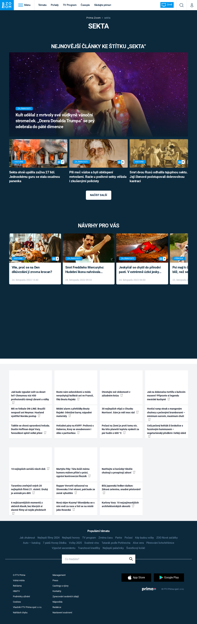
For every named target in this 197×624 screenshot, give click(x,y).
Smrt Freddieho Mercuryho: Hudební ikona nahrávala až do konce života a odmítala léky (86, 270)
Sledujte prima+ (102, 5)
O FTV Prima (19, 575)
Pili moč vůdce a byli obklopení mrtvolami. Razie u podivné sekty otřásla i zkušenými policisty (97, 176)
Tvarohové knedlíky (89, 548)
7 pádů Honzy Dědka (54, 542)
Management (59, 575)
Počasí (129, 537)
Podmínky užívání (21, 596)
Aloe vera (138, 542)
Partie (118, 537)
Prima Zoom (93, 17)
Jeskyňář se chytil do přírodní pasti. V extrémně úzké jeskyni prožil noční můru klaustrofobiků (140, 270)
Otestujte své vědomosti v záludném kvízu (116, 394)
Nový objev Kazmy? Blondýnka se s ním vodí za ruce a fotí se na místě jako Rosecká (75, 506)
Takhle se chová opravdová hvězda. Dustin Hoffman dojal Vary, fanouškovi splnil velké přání (30, 429)
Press (55, 580)
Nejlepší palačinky (113, 548)
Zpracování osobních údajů (66, 596)
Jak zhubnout (27, 537)
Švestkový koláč (135, 548)
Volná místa (19, 580)
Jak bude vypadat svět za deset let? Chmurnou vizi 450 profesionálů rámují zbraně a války (30, 397)
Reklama (17, 585)
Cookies (17, 602)
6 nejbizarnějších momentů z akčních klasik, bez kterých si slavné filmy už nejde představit (28, 508)
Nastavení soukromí (62, 612)
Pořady (55, 5)
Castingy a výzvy (60, 585)
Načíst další (98, 195)
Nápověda (57, 602)
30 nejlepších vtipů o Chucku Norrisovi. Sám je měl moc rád (120, 410)
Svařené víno (91, 542)
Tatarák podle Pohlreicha (116, 542)
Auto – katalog (31, 542)
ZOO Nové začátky (167, 537)
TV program (89, 537)
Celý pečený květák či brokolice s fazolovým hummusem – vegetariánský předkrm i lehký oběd (166, 431)
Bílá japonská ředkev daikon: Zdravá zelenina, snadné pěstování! (121, 489)
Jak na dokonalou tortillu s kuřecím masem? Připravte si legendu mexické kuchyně (166, 396)
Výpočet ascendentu (63, 548)
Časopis (85, 5)
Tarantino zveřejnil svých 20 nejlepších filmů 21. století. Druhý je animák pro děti (29, 489)
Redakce (57, 607)
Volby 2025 (75, 542)
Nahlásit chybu (20, 612)
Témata (42, 5)
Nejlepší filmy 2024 (48, 537)
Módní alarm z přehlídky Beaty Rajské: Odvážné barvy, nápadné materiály (74, 412)
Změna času (105, 537)
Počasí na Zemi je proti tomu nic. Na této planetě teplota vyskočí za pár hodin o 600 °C (120, 429)
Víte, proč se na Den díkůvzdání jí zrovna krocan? (32, 270)
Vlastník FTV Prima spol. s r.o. (27, 607)
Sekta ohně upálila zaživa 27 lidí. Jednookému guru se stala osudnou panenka (34, 176)
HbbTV (16, 591)
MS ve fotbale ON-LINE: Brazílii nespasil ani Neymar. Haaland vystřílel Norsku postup (28, 412)
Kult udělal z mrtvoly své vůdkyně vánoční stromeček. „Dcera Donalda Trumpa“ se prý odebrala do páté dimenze (55, 120)
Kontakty (57, 591)
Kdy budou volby (144, 537)
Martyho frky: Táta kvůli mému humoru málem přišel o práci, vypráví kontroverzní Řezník (73, 473)
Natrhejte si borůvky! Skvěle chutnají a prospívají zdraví (118, 471)
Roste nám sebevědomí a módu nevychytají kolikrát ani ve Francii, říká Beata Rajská (74, 396)
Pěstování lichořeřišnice (160, 542)
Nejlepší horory (71, 537)
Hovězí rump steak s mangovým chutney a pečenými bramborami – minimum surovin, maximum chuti (166, 414)
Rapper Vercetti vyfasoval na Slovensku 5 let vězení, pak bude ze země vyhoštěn (75, 489)
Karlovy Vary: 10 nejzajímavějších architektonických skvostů (120, 504)
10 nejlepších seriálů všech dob (30, 468)
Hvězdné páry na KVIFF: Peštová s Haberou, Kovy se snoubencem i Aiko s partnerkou (75, 429)
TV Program (69, 5)
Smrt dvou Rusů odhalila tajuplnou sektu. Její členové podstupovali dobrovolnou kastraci (159, 176)
